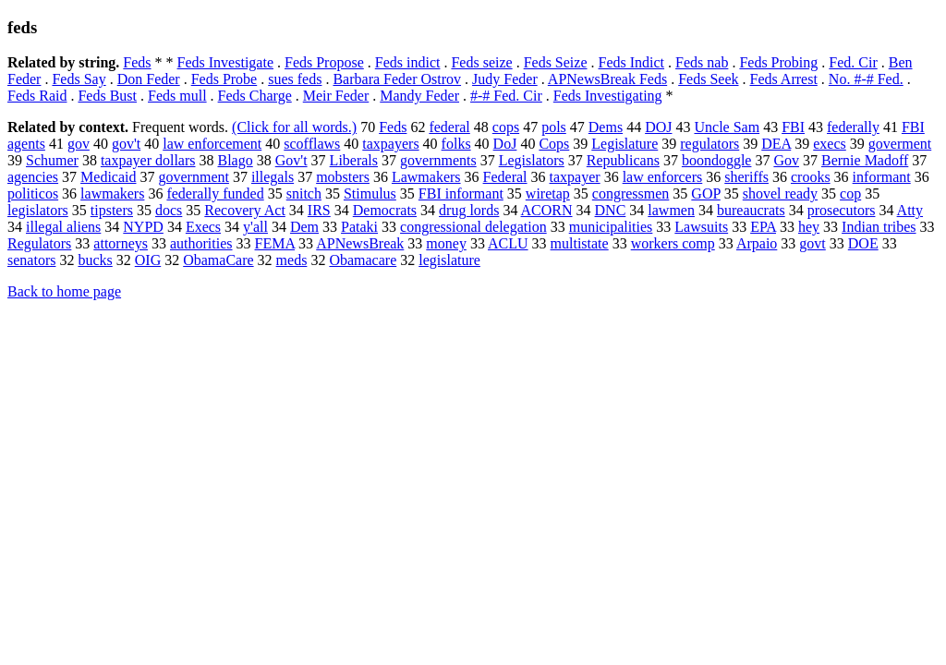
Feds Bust (107, 95)
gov (78, 143)
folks (456, 143)
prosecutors (841, 210)
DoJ (505, 143)
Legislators (531, 160)
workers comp (673, 243)
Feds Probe (224, 79)
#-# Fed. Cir (506, 95)
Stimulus (370, 193)
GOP (705, 193)
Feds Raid (37, 95)
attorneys (120, 243)
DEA (776, 143)
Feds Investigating (607, 95)
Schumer (52, 160)
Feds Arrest (784, 79)
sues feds (294, 79)
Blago (235, 160)
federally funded (214, 193)
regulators (709, 143)
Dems (605, 127)
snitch (303, 193)
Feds (137, 62)
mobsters (343, 177)
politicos (32, 193)
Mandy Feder (419, 95)
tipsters (112, 210)
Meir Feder (336, 95)
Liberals (354, 160)
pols (553, 127)
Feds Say (78, 79)
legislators (37, 210)
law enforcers (663, 177)
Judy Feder (505, 79)
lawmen (671, 210)
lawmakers (112, 193)
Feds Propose (324, 62)
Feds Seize (556, 62)
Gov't (291, 160)
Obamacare (362, 260)
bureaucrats (751, 210)
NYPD (143, 227)
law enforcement (212, 143)
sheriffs (746, 177)
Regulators (39, 243)
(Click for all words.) (294, 127)
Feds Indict (632, 62)
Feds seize (481, 62)
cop (850, 193)
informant (882, 177)
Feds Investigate (225, 62)
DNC (610, 210)
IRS (319, 210)
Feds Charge (255, 95)
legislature (449, 260)
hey (808, 227)
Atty (910, 210)
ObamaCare (218, 260)
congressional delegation (473, 227)
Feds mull (177, 95)
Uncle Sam (726, 127)
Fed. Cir (853, 62)
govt (812, 243)
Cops (554, 143)
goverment (899, 143)
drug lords (469, 210)
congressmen (631, 193)
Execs (203, 227)
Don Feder (148, 79)
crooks (811, 177)
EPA (763, 227)
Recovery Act (244, 210)
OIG (148, 260)
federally (853, 127)
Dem (304, 227)
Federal (505, 177)
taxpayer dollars (148, 160)
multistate (580, 243)
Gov (786, 160)
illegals (272, 177)
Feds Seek (708, 79)
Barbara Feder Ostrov (397, 79)
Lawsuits (701, 227)
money (446, 243)
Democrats (385, 210)
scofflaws (312, 143)
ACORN (547, 210)
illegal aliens (63, 227)
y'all (255, 227)
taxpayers (390, 143)
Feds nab (701, 62)
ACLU (508, 243)
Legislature (624, 143)
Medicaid (108, 177)
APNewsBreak (360, 243)
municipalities (611, 227)
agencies (32, 177)
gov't (126, 143)
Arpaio (756, 243)
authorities (201, 243)
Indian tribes (879, 227)
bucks (95, 260)
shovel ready (780, 193)
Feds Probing (778, 62)
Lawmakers (426, 177)
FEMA (275, 243)
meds (292, 260)
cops (505, 127)
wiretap (548, 193)
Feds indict (408, 62)
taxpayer (575, 177)
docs (168, 210)
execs (829, 143)
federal (449, 127)
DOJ (658, 127)
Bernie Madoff (864, 160)
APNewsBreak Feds (607, 79)
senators (31, 260)
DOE (863, 243)
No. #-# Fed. (866, 79)
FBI (793, 127)
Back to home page (64, 291)
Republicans (623, 160)
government (194, 177)
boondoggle (717, 160)
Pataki (359, 227)
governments (438, 160)
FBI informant (460, 193)
